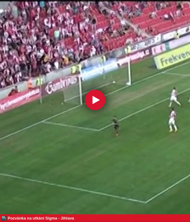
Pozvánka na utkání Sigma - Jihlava (41, 218)
